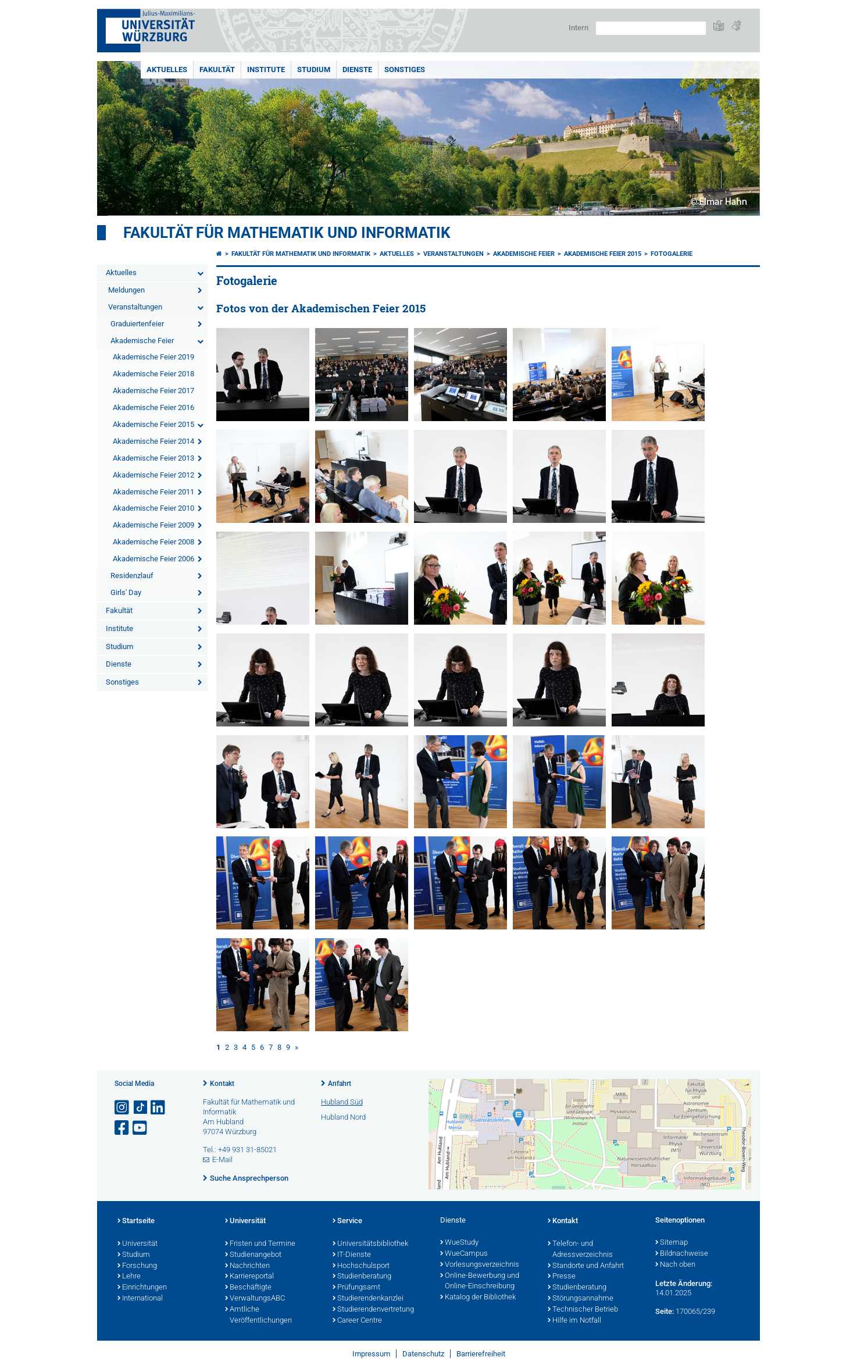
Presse (562, 1276)
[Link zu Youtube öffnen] (141, 1128)
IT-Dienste (352, 1255)
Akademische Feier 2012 (153, 475)
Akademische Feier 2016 (153, 407)
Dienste (357, 69)
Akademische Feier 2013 (153, 458)
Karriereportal (249, 1276)
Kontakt (222, 1084)
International (140, 1299)
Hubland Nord (343, 1117)
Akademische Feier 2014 (153, 441)
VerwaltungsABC (255, 1299)
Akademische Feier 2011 (153, 491)
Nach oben (675, 1265)
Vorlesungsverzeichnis (479, 1265)
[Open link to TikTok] (141, 1108)
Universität (137, 1244)
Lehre (129, 1276)
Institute (266, 69)
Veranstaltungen (135, 306)
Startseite (136, 1221)
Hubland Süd (342, 1102)
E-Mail (222, 1159)
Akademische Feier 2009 (153, 525)
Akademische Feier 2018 (153, 373)
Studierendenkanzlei (368, 1299)
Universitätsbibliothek (370, 1244)
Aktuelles (167, 69)
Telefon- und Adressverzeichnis (580, 1249)
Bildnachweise (681, 1254)
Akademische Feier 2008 (153, 541)
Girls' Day (125, 592)
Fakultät (217, 69)
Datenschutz (423, 1353)
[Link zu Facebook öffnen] (123, 1128)
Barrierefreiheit (480, 1353)
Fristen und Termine (260, 1244)
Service (347, 1221)
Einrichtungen (142, 1287)
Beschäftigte (248, 1287)
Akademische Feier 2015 (153, 424)
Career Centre (357, 1321)
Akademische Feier (142, 340)
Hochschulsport (361, 1266)
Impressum (371, 1353)
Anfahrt (339, 1084)
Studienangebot (253, 1255)
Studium (313, 69)
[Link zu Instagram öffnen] (123, 1108)
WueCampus (464, 1254)
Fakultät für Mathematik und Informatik (287, 232)
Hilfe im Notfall (574, 1321)
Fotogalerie (671, 254)
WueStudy (459, 1243)
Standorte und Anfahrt (586, 1266)
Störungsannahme (580, 1299)
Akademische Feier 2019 (153, 356)
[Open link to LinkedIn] (159, 1108)
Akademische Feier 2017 (153, 390)
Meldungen (126, 290)
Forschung (137, 1266)
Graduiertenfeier (137, 323)
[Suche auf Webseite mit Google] (651, 28)
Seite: (664, 1311)
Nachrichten (247, 1266)
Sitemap (671, 1243)
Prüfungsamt (356, 1287)
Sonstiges (404, 69)
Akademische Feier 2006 (153, 558)
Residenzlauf (131, 575)
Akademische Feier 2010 (153, 508)
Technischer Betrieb (583, 1310)
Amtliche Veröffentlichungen (258, 1315)
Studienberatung (362, 1276)
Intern (578, 27)
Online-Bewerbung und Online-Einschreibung (479, 1281)
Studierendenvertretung (373, 1310)
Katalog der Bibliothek (478, 1297)
